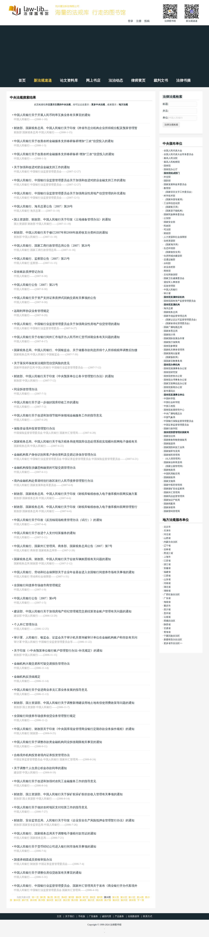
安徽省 (167, 568)
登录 (130, 21)
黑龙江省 (168, 553)
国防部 (167, 180)
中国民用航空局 (172, 473)
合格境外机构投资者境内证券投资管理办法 (42, 755)
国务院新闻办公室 (173, 387)
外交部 (167, 177)
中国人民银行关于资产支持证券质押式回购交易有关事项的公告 (55, 297)
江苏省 (167, 560)
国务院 (167, 165)
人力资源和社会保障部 (175, 237)
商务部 (167, 271)
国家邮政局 (169, 477)
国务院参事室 (170, 346)
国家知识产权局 (172, 500)
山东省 (167, 579)
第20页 (50, 900)
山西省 (167, 538)
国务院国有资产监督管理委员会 (180, 301)
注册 (138, 21)
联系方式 (147, 916)
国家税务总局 (170, 312)
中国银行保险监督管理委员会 (178, 421)
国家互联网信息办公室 (175, 383)
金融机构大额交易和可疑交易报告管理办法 (42, 663)
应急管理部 (169, 286)
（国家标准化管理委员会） (177, 323)
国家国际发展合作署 (174, 338)
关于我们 (69, 916)
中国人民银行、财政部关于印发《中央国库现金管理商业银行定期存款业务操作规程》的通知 (74, 729)
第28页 (116, 900)
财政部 (167, 233)
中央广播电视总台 (173, 413)
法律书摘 (183, 80)
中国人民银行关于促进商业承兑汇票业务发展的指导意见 (50, 689)
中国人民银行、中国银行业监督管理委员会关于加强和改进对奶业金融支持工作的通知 (70, 180)
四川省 (167, 609)
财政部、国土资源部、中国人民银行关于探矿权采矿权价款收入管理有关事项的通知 (68, 794)
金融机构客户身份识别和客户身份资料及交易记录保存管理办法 (55, 454)
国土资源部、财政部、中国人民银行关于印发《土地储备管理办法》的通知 (62, 219)
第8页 (93, 897)
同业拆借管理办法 (25, 389)
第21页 (58, 900)
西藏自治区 (169, 621)
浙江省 (167, 564)
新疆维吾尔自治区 (173, 639)
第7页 (85, 897)
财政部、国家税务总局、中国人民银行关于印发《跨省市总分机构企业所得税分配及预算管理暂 (75, 128)
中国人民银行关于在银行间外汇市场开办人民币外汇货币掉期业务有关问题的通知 (67, 337)
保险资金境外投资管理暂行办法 (34, 428)
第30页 (132, 900)
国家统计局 (169, 334)
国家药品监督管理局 (174, 496)
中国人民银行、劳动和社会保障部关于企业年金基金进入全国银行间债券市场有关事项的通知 (74, 572)
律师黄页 (138, 80)
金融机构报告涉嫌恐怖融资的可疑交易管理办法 (45, 467)
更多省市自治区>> (173, 643)
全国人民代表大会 (173, 150)
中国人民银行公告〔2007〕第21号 (36, 284)
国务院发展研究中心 (174, 410)
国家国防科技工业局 (174, 447)
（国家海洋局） (172, 244)
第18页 (33, 900)
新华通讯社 (169, 391)
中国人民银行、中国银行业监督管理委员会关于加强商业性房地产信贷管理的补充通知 (70, 193)
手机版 (81, 916)
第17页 (25, 900)
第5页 (71, 897)
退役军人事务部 (172, 282)
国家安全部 (169, 222)
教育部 (167, 188)
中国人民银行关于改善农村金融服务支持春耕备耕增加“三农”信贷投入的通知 (63, 141)
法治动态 (116, 80)
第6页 (78, 897)
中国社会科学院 (172, 402)
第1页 (43, 897)
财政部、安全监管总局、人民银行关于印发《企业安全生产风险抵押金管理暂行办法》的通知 (74, 820)
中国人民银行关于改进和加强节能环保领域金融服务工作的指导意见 (58, 415)
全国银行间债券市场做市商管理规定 (37, 585)
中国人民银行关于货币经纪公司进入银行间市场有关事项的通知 (55, 846)
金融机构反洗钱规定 (27, 676)
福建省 (167, 572)
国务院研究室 (170, 372)
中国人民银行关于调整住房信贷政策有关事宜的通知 (47, 872)
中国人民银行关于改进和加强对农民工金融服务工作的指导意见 (55, 781)
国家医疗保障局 (172, 342)
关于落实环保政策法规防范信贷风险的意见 (42, 363)
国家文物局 (169, 481)
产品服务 (119, 916)
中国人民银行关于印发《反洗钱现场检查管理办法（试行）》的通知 (58, 520)
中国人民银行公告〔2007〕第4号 (35, 598)
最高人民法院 (170, 158)
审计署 (167, 293)
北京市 (167, 527)
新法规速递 (43, 80)
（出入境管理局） (173, 458)
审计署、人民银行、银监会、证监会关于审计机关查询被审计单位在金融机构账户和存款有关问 (75, 637)
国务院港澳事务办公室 (175, 368)
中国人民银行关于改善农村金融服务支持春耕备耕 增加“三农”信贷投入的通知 (64, 154)
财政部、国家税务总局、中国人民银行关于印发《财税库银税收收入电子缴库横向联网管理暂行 (75, 507)
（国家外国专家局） (174, 199)
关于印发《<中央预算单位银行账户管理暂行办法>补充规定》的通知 (58, 650)
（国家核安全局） (173, 252)
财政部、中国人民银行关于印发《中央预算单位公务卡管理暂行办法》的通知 (64, 376)
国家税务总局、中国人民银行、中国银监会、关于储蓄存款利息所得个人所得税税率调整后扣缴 (75, 350)
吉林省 (167, 549)
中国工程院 (169, 406)
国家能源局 (169, 443)
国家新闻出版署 (172, 353)
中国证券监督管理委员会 (176, 425)
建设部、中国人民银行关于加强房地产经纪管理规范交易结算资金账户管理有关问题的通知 (72, 611)
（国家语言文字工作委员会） (178, 192)
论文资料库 (69, 80)
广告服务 (93, 916)
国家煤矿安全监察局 (174, 488)
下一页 (140, 900)
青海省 (167, 632)
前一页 (35, 897)
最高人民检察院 (172, 162)
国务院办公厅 (170, 169)
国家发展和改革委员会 (175, 184)
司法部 (167, 229)
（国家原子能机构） (174, 211)
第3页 (57, 897)
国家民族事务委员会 (174, 214)
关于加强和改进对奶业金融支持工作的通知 (42, 167)
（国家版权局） (172, 357)
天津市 (167, 530)
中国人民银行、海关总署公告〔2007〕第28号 (43, 206)
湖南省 (167, 591)
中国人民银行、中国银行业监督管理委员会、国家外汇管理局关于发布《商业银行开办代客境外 (75, 885)
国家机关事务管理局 (174, 349)
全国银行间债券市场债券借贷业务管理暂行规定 (45, 716)
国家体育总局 (170, 331)
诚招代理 (106, 916)
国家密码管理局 (172, 511)
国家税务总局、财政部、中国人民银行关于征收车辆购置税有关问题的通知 (62, 559)
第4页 (64, 897)
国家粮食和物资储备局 (175, 440)
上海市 (167, 557)
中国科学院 (169, 398)
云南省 (167, 617)
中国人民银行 (170, 289)
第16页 (17, 900)
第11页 (115, 897)
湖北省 (167, 587)
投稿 (147, 21)
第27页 (107, 900)
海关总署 (168, 308)
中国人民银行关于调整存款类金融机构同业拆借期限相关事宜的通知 (58, 742)
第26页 (99, 900)
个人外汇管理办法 (25, 624)
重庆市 (167, 606)
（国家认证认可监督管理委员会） (181, 319)
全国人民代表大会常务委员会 (178, 154)
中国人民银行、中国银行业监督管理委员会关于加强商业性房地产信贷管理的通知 (67, 324)
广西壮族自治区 (172, 594)
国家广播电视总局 (173, 327)
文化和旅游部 (170, 274)
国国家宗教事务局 (173, 361)
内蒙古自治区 (170, 542)
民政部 (167, 226)
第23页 (74, 900)
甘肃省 (167, 628)
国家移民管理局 (172, 455)
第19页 (41, 900)
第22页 (66, 900)
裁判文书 (161, 80)
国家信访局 (169, 436)
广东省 (167, 598)
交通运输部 (169, 259)
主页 (59, 916)
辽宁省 (167, 545)
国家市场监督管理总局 (175, 316)
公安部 (167, 218)
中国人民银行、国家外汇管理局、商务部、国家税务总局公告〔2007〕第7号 (63, 546)
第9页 (100, 897)
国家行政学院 (170, 428)
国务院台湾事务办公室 (175, 380)
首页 (22, 80)
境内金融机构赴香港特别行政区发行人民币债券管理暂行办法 (53, 480)
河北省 (167, 534)
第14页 (140, 897)
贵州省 (167, 613)
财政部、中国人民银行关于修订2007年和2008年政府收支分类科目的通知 (61, 232)
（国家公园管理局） (174, 466)
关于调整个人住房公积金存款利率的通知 (40, 768)
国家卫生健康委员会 (174, 278)
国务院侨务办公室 (173, 376)
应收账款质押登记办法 (28, 271)
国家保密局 (169, 507)
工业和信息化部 (172, 203)
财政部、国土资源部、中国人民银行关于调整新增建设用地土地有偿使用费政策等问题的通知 (74, 702)
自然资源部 (169, 241)
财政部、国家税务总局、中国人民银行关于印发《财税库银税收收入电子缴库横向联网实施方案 (75, 493)
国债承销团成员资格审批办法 (33, 859)
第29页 (124, 900)
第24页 (83, 900)
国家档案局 (169, 503)
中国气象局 (169, 417)
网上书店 (93, 80)
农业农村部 (169, 267)
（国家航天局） (172, 207)
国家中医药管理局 (173, 485)
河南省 (167, 583)
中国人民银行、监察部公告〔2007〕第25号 (42, 258)
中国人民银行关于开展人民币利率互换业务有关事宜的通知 (52, 115)
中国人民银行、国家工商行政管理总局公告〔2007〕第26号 (52, 245)
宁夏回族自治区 (172, 636)
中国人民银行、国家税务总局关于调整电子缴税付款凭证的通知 (55, 833)
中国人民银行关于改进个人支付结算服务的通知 (45, 533)
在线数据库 (133, 916)
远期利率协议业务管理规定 (31, 311)
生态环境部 (169, 248)
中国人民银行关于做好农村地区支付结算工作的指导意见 (50, 807)
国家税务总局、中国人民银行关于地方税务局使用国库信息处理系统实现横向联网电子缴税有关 (75, 441)
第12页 (123, 897)
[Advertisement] (104, 50)
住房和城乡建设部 (173, 256)
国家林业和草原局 (173, 462)
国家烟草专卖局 (172, 451)
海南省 (167, 602)
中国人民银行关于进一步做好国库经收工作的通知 (46, 402)
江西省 (167, 575)
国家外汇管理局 (172, 492)
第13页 (132, 897)
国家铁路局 (169, 470)
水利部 (167, 263)
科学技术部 (169, 195)
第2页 (50, 897)
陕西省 (167, 624)
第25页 (91, 900)
